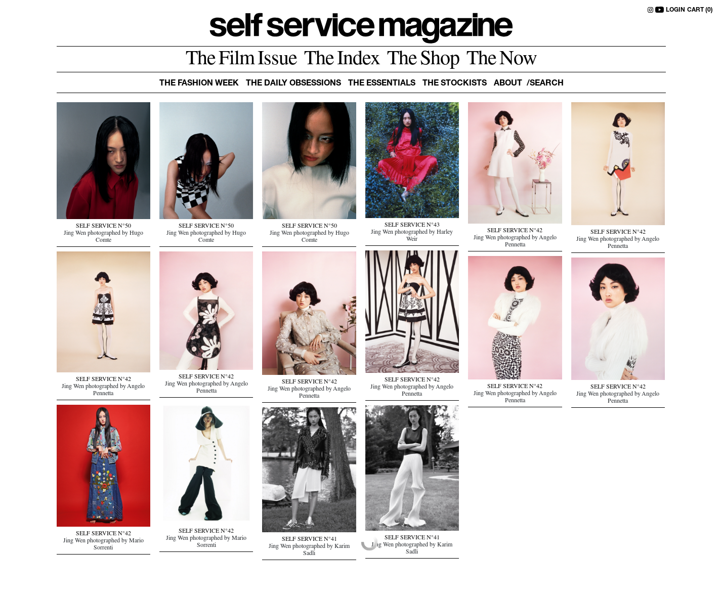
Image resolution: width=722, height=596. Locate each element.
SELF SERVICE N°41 (412, 538)
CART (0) (700, 10)
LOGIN (675, 10)
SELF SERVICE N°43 (412, 226)
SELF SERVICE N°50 (103, 227)
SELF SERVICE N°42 (514, 231)
